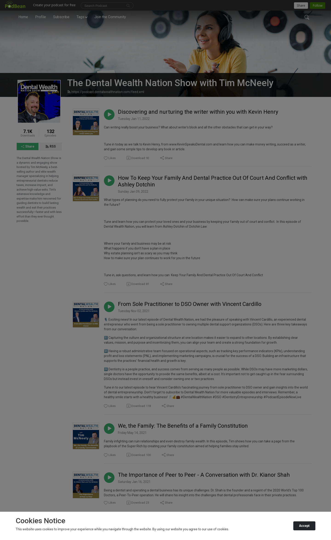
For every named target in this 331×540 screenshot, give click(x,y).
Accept (304, 526)
